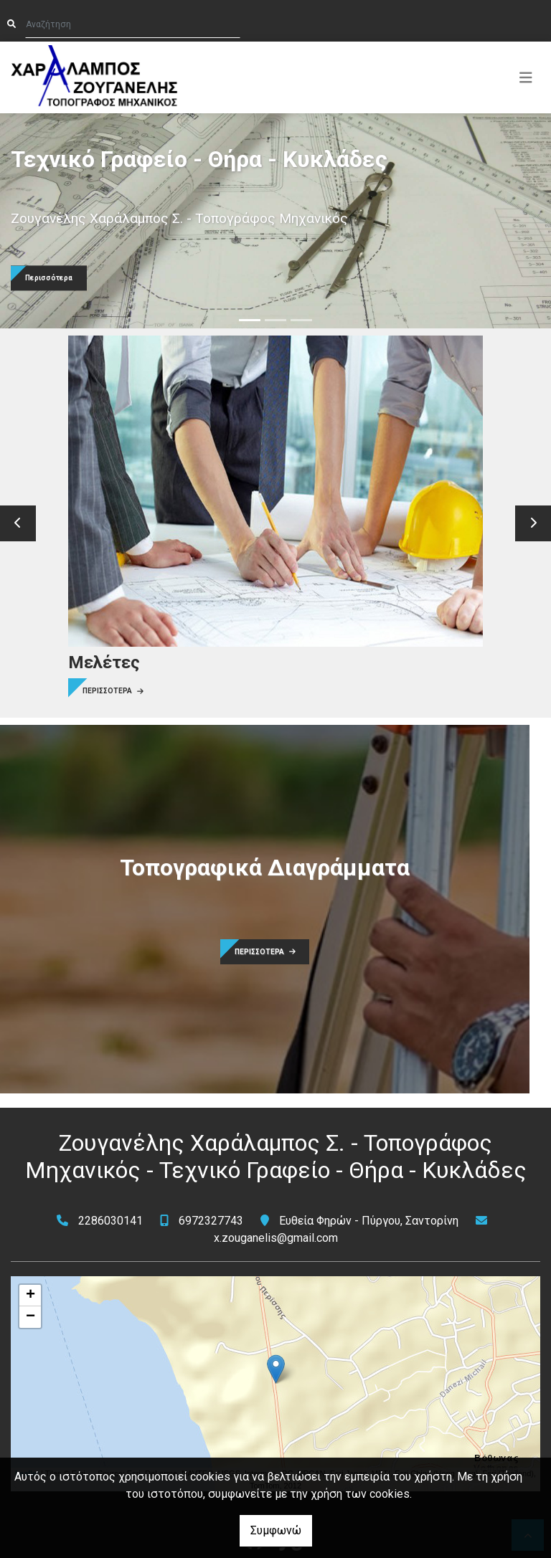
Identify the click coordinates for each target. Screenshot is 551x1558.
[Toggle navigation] (526, 77)
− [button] (30, 1317)
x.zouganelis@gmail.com (276, 1238)
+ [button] (30, 1295)
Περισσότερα (48, 278)
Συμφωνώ (275, 1530)
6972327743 (211, 1220)
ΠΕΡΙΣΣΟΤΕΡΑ (113, 691)
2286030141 (110, 1220)
